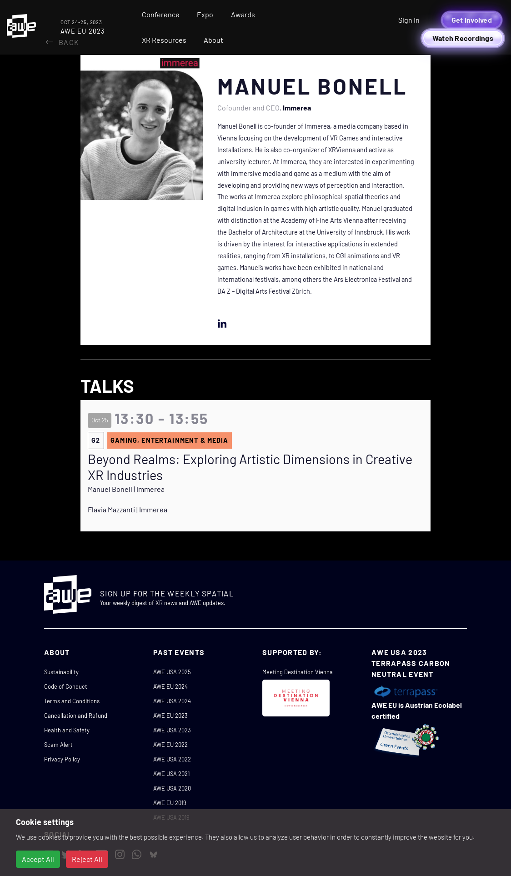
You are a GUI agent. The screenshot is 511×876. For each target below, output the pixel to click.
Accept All (38, 859)
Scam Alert (58, 744)
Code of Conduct (65, 686)
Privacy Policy (62, 759)
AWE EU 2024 (170, 686)
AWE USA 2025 (172, 672)
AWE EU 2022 (170, 744)
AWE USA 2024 (172, 701)
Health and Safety (67, 730)
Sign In (409, 19)
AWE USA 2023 (172, 730)
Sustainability (61, 672)
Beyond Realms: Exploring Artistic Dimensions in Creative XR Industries (250, 467)
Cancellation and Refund (75, 715)
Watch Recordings (462, 38)
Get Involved (471, 19)
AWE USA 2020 (172, 788)
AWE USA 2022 (172, 759)
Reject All (87, 859)
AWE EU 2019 (169, 802)
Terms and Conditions (72, 701)
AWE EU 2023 (170, 715)
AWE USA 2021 (171, 773)
